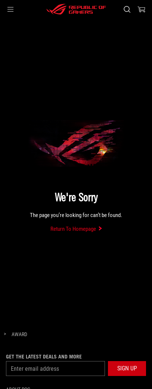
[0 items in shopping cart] (141, 9)
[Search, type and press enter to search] (126, 9)
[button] (10, 9)
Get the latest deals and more (44, 357)
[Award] (19, 334)
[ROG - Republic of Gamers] (76, 9)
